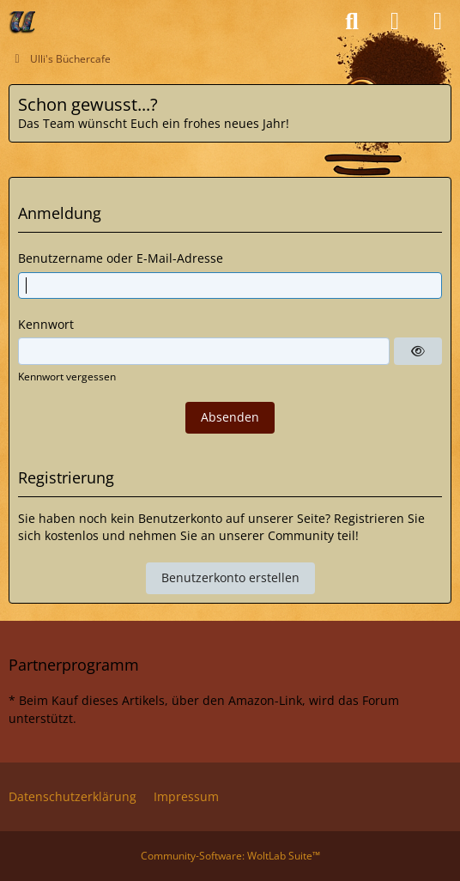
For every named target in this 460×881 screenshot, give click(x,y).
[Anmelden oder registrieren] (395, 21)
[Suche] (352, 21)
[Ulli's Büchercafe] (23, 21)
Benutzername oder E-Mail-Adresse (120, 258)
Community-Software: (230, 855)
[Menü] (438, 21)
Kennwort (46, 324)
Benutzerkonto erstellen (230, 577)
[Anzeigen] (418, 351)
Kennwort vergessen (67, 376)
